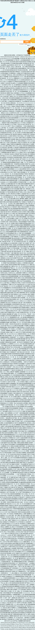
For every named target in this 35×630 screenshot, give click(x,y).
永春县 (30, 622)
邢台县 (26, 629)
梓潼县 (22, 629)
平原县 (2, 629)
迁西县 (20, 626)
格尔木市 (24, 626)
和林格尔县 (11, 626)
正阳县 (1, 627)
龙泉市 (2, 622)
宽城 (29, 629)
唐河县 (22, 622)
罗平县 (18, 622)
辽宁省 (23, 624)
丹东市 (2, 626)
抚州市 (6, 622)
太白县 (6, 629)
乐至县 (16, 624)
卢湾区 (32, 624)
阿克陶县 (12, 624)
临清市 (4, 624)
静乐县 (10, 622)
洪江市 (32, 629)
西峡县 (14, 622)
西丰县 (6, 626)
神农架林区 (7, 627)
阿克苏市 (28, 624)
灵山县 (16, 626)
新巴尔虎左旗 (31, 626)
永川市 (26, 622)
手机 (20, 624)
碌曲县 (24, 627)
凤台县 (18, 629)
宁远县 (12, 627)
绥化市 (16, 627)
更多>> (29, 45)
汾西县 (10, 629)
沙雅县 (20, 627)
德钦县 (33, 627)
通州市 (14, 629)
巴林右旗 (28, 627)
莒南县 (7, 624)
